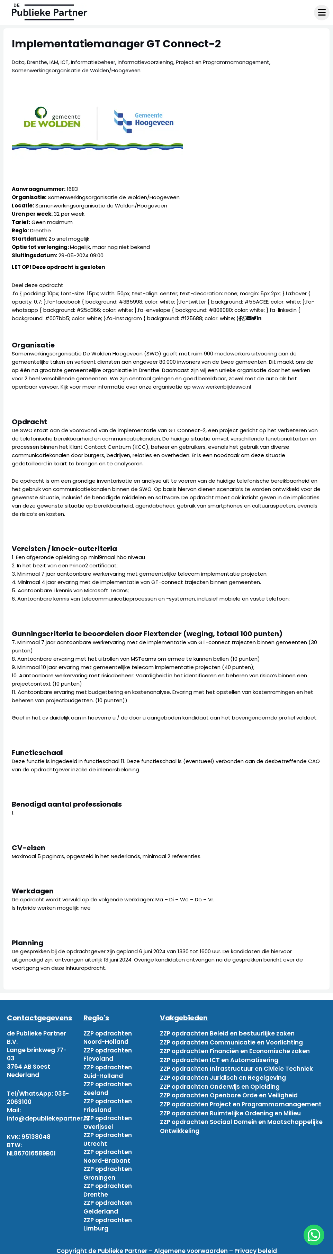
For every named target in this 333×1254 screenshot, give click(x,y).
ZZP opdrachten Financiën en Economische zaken (235, 1050)
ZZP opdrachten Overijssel (107, 1120)
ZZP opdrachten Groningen (107, 1170)
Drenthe (37, 62)
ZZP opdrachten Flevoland (107, 1054)
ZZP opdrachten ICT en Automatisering (219, 1058)
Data (18, 62)
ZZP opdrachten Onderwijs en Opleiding (220, 1083)
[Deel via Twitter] (254, 318)
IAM (54, 62)
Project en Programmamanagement (226, 62)
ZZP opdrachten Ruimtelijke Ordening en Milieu (230, 1108)
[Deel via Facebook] (240, 318)
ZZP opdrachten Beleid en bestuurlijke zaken (227, 1033)
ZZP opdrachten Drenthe (107, 1187)
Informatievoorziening (148, 62)
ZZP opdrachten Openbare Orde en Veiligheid (229, 1091)
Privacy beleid (255, 1246)
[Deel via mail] (249, 318)
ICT (65, 62)
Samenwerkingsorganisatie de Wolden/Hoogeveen (78, 70)
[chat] (314, 1235)
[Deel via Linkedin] (260, 318)
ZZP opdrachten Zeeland (107, 1087)
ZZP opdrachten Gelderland (107, 1203)
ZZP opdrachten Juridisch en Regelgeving (223, 1075)
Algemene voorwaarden (191, 1246)
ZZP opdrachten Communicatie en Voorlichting (231, 1042)
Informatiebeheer (95, 62)
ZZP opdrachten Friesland (107, 1104)
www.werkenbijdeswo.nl (222, 386)
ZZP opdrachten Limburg (107, 1220)
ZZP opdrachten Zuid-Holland (107, 1070)
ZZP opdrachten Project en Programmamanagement (241, 1100)
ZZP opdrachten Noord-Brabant (107, 1153)
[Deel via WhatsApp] (244, 318)
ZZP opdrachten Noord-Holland (107, 1037)
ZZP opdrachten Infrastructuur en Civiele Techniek (236, 1066)
